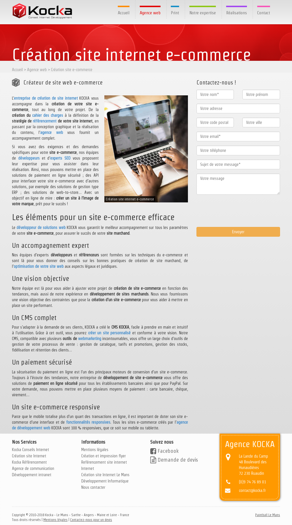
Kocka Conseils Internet (30, 449)
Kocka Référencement (29, 462)
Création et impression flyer (103, 456)
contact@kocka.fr (252, 490)
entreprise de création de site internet (46, 98)
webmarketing (89, 338)
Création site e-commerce (71, 69)
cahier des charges (47, 115)
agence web (51, 132)
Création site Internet (29, 456)
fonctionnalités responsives (88, 422)
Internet (87, 468)
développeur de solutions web (41, 227)
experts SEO (60, 158)
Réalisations (236, 12)
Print (175, 12)
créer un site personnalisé (109, 333)
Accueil (123, 12)
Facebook (164, 451)
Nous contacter (93, 487)
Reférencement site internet (104, 462)
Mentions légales (94, 449)
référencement (44, 121)
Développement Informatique (105, 481)
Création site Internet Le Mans (105, 474)
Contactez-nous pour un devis (91, 520)
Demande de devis (174, 459)
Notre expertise (202, 12)
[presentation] (239, 210)
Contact (263, 12)
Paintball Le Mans (267, 515)
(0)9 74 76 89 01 (252, 482)
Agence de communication (33, 468)
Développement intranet (31, 474)
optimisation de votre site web (39, 266)
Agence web (150, 12)
